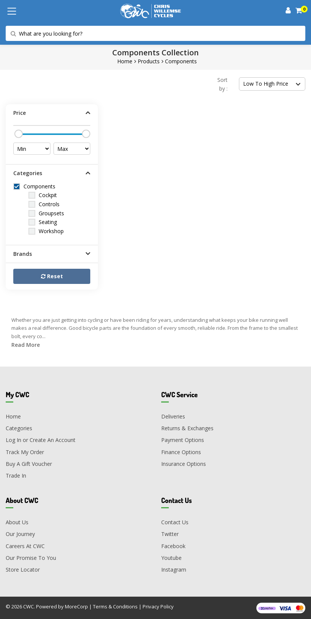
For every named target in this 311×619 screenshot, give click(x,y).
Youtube (171, 557)
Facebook (173, 546)
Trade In (16, 475)
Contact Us (174, 522)
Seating (48, 222)
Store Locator (23, 569)
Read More (25, 344)
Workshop (51, 231)
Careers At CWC (25, 546)
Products (149, 61)
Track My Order (25, 452)
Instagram (173, 569)
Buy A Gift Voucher (29, 463)
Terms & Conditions (115, 606)
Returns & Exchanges (187, 428)
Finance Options (181, 452)
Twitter (170, 534)
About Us (17, 522)
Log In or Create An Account (40, 439)
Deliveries (173, 416)
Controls (49, 204)
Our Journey (20, 534)
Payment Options (182, 439)
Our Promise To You (31, 557)
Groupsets (51, 213)
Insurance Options (183, 463)
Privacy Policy (158, 606)
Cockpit (48, 195)
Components (181, 61)
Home (124, 61)
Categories (19, 428)
